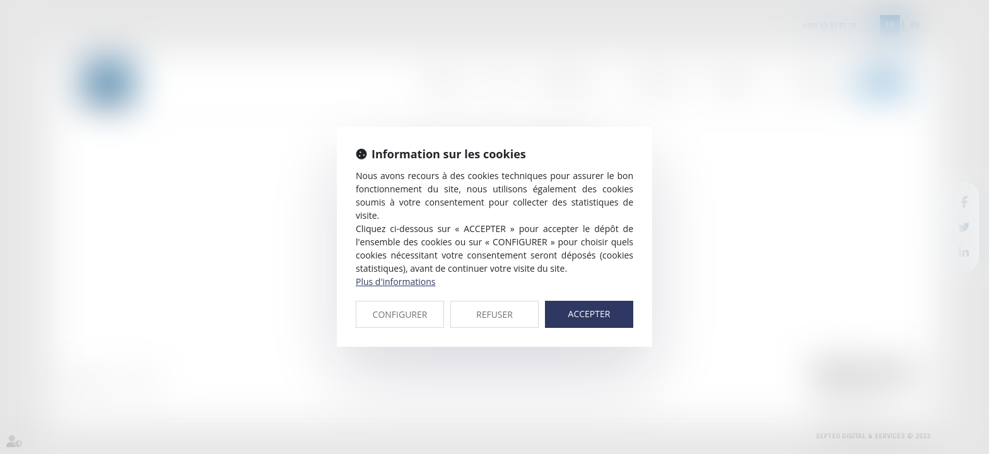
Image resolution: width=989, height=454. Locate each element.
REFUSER (494, 314)
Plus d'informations (395, 282)
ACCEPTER (589, 314)
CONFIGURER (400, 314)
